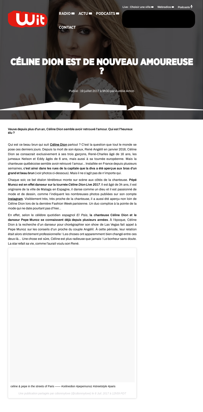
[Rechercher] (109, 25)
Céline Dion (58, 144)
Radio (65, 13)
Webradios (164, 13)
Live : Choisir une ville (137, 13)
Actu (83, 13)
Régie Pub (68, 41)
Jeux (91, 27)
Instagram (15, 198)
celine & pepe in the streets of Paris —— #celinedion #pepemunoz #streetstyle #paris (63, 386)
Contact (90, 41)
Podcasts (68, 27)
